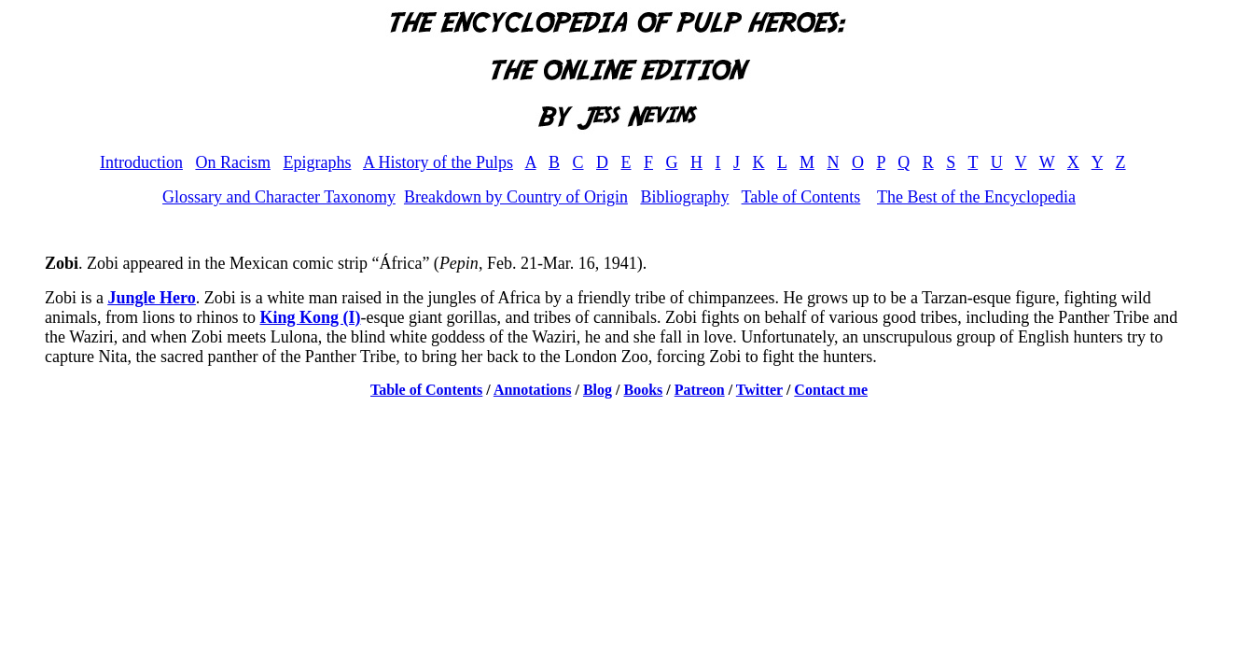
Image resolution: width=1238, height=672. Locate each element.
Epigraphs (317, 162)
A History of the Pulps (438, 162)
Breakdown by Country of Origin (516, 197)
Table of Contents (801, 197)
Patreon (700, 390)
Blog (597, 390)
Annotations (533, 390)
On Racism (233, 162)
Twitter (759, 390)
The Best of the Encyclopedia (976, 197)
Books (643, 390)
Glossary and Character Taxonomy (279, 197)
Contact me (831, 390)
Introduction (141, 162)
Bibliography (684, 197)
